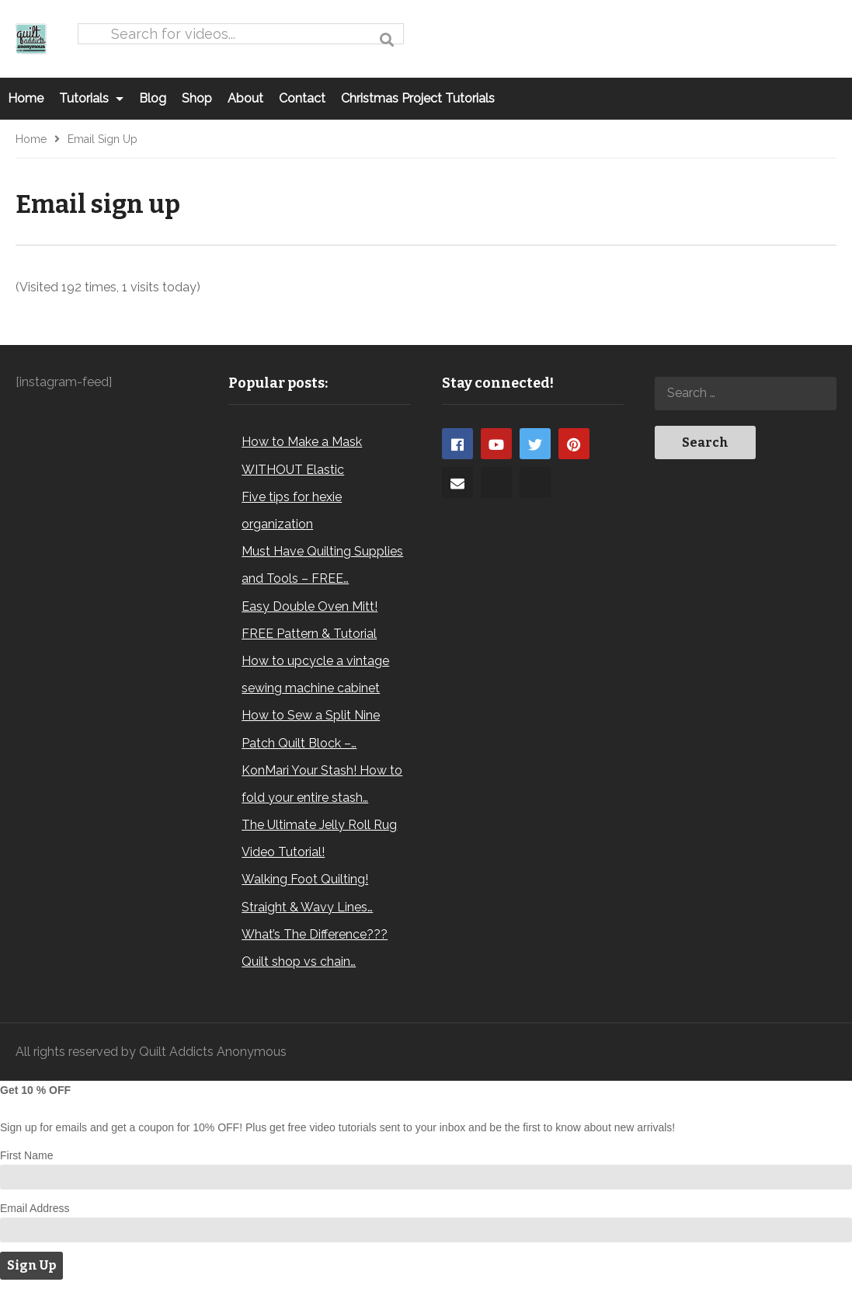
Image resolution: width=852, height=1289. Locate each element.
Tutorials (91, 98)
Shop (197, 98)
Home (25, 98)
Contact (302, 98)
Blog (152, 98)
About (245, 98)
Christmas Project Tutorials (418, 98)
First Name (26, 1155)
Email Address (34, 1208)
